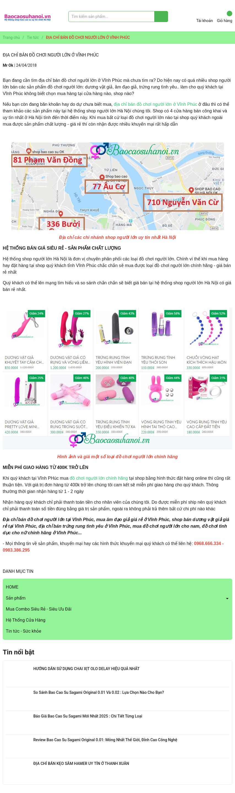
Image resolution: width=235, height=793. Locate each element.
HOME (12, 587)
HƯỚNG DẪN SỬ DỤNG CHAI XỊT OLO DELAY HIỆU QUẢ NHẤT (86, 669)
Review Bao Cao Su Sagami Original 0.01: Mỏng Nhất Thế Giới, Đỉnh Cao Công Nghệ (105, 740)
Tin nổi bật (18, 652)
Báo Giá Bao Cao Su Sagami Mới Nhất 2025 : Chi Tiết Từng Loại (87, 716)
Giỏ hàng (224, 17)
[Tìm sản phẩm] (118, 16)
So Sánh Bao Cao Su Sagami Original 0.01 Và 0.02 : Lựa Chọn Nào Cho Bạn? (98, 692)
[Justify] (161, 16)
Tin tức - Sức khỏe (23, 631)
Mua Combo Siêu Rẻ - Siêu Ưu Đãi (38, 609)
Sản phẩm (16, 598)
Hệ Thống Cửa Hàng (25, 620)
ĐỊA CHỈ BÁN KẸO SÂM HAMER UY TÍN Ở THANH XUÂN (81, 763)
